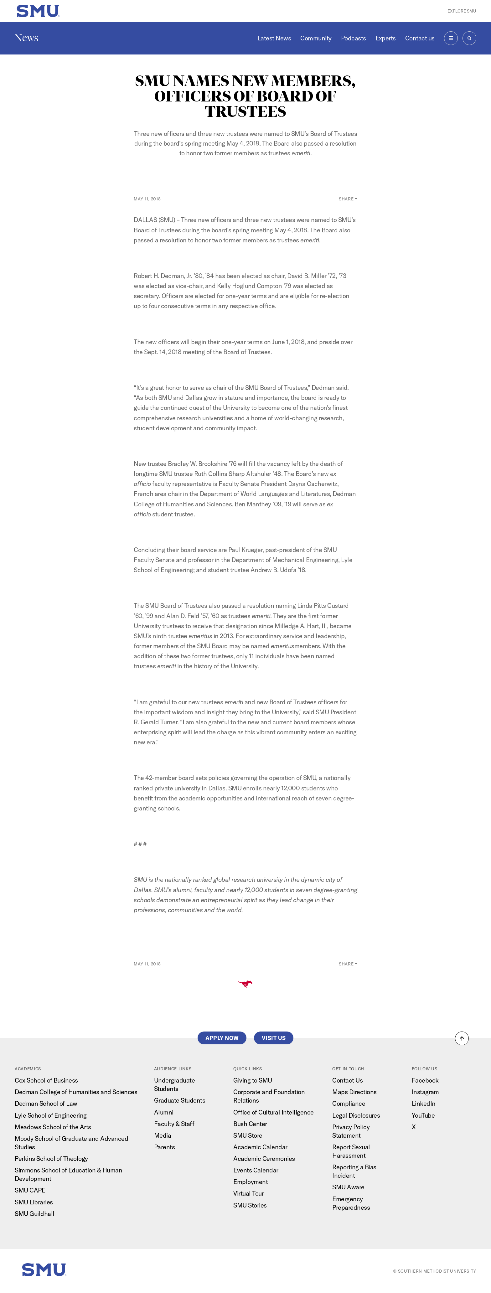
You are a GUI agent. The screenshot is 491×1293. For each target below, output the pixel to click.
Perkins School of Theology (51, 1158)
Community (315, 38)
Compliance (348, 1103)
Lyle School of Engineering (51, 1115)
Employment (250, 1182)
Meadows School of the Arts (53, 1127)
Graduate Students (179, 1100)
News (27, 38)
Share (346, 198)
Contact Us (347, 1080)
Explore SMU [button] (461, 10)
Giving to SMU (252, 1080)
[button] (462, 1038)
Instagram (425, 1092)
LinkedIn (424, 1103)
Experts (385, 38)
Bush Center (250, 1124)
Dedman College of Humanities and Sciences (76, 1092)
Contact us (420, 38)
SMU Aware (348, 1187)
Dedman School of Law (46, 1103)
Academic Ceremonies (264, 1158)
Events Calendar (255, 1170)
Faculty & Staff (174, 1124)
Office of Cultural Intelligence (273, 1112)
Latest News (274, 38)
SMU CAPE (30, 1190)
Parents (164, 1147)
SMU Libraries (34, 1202)
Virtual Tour (248, 1193)
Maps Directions (354, 1092)
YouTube (423, 1115)
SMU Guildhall (34, 1214)
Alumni (163, 1112)
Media (162, 1135)
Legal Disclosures (356, 1115)
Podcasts (353, 38)
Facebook (425, 1080)
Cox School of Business (46, 1080)
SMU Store (247, 1135)
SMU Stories (249, 1205)
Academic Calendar (260, 1147)
